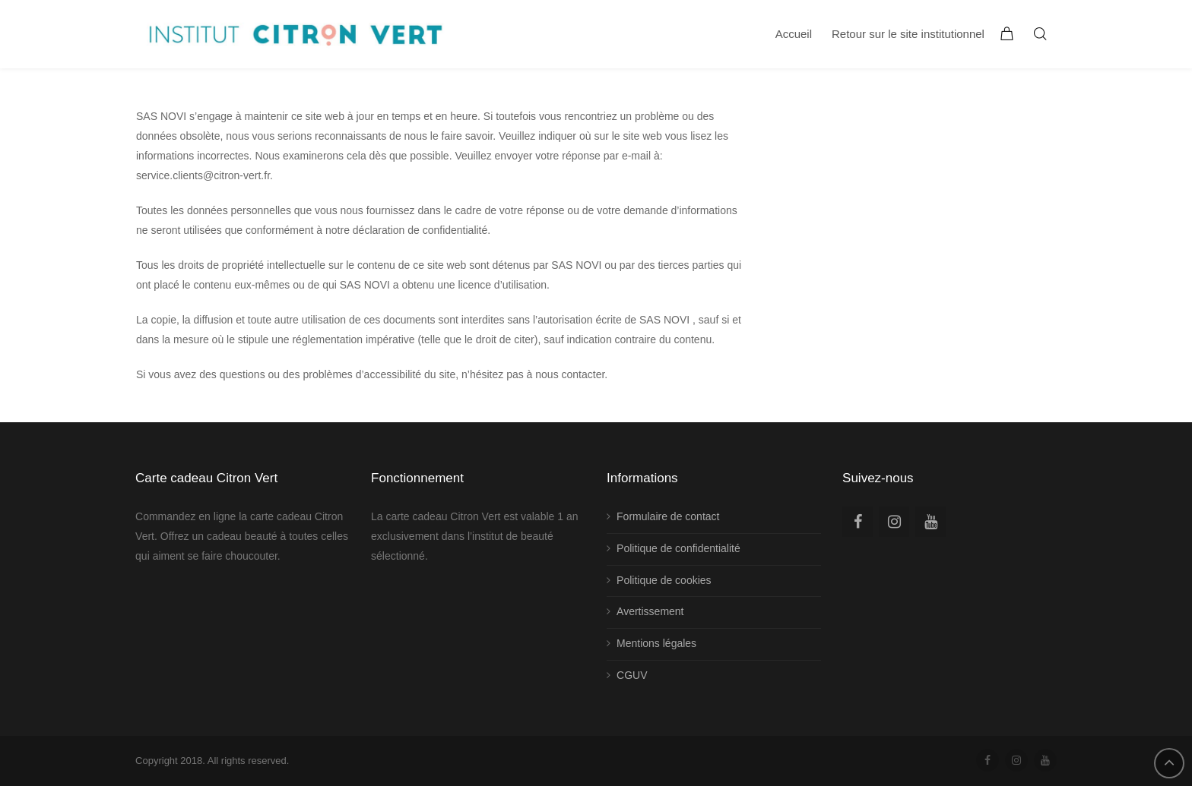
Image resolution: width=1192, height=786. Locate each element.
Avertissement (650, 611)
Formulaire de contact (668, 516)
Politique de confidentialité (678, 548)
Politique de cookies (664, 580)
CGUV (632, 675)
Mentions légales (656, 643)
